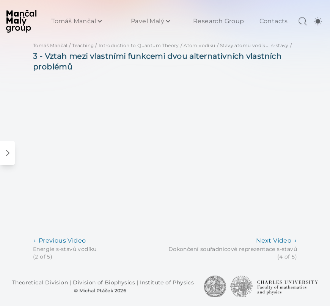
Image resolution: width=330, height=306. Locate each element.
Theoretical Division (40, 282)
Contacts (273, 21)
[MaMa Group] (21, 21)
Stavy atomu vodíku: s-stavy (254, 45)
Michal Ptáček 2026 (102, 290)
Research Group (218, 21)
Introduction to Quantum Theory (139, 45)
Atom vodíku (199, 45)
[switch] (318, 21)
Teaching (83, 45)
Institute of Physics (167, 282)
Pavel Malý (147, 21)
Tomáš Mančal (73, 21)
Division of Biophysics (105, 282)
